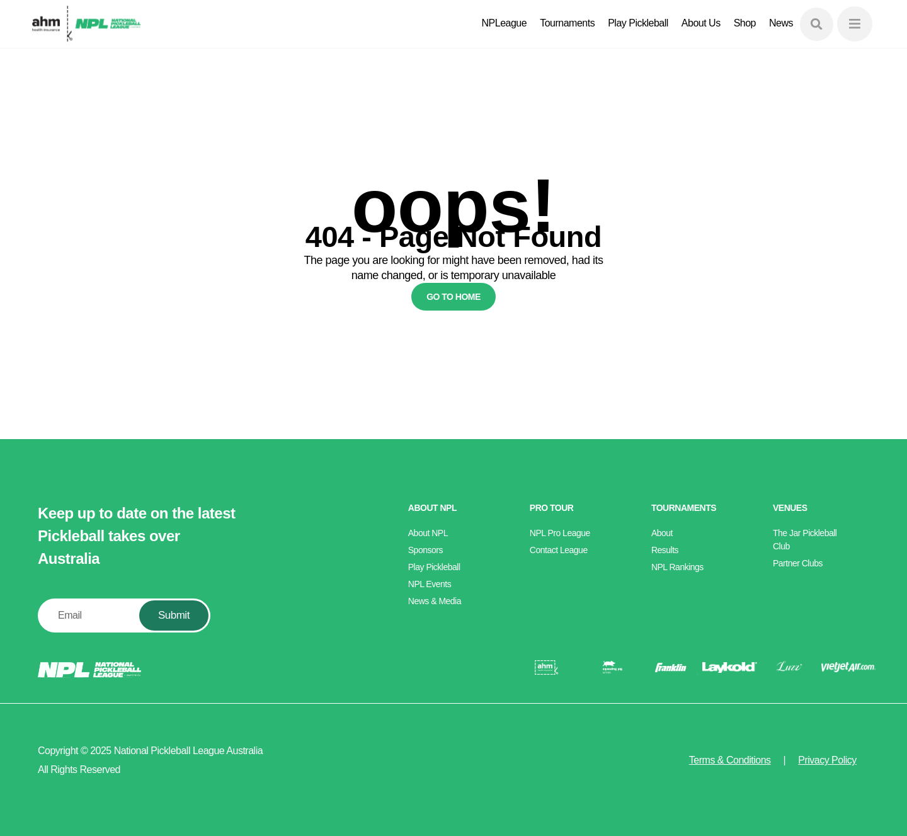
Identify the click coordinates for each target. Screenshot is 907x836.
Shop (745, 23)
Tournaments (567, 23)
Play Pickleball (638, 23)
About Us (701, 23)
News (781, 23)
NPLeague (504, 23)
